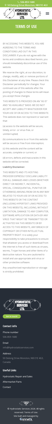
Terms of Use (30, 412)
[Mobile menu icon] (47, 13)
